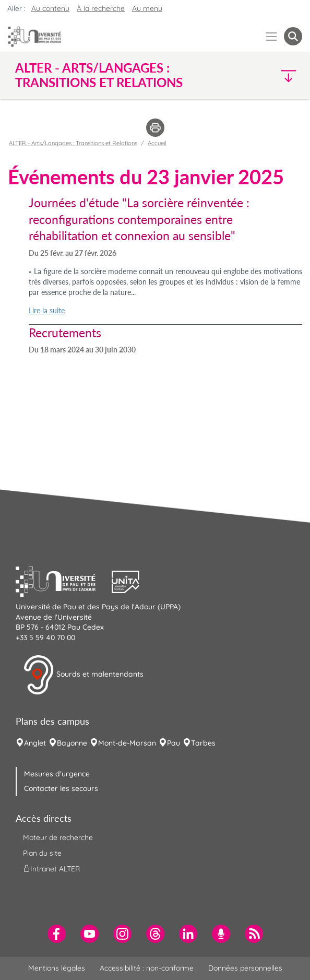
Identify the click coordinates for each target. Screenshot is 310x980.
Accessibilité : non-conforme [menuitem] (147, 968)
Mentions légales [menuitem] (56, 968)
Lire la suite (47, 310)
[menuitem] (56, 934)
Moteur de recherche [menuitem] (58, 837)
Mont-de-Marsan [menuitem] (127, 743)
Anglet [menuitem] (35, 743)
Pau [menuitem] (173, 743)
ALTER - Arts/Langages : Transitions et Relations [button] (99, 75)
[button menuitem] (293, 36)
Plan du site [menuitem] (42, 853)
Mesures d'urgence (57, 773)
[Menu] (271, 36)
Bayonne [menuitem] (72, 743)
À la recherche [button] (101, 8)
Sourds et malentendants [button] (83, 675)
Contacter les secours (61, 788)
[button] (268, 75)
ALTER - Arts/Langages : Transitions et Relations (73, 143)
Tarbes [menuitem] (203, 743)
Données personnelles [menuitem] (245, 968)
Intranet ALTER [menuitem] (51, 868)
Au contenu (50, 8)
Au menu (147, 8)
